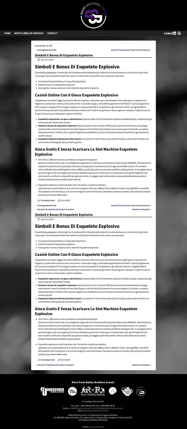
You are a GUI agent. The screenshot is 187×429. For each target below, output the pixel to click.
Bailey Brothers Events (96, 427)
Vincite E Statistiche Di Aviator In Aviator (54, 209)
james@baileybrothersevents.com (82, 408)
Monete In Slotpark (142, 209)
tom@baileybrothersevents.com (110, 408)
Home (7, 33)
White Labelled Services (29, 33)
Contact (52, 33)
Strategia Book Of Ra (45, 50)
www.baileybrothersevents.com (95, 410)
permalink (65, 200)
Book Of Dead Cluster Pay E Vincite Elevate (131, 50)
